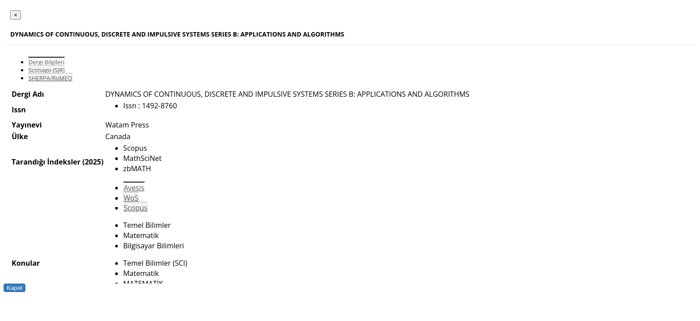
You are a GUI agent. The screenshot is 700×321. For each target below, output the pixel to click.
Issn (19, 110)
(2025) (92, 162)
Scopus (135, 208)
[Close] (15, 15)
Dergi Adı (28, 94)
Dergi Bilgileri (46, 62)
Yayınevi (27, 125)
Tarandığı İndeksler (46, 162)
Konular (26, 263)
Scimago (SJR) (46, 70)
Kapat (14, 287)
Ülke (20, 136)
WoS (131, 198)
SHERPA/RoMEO (50, 78)
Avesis (134, 188)
